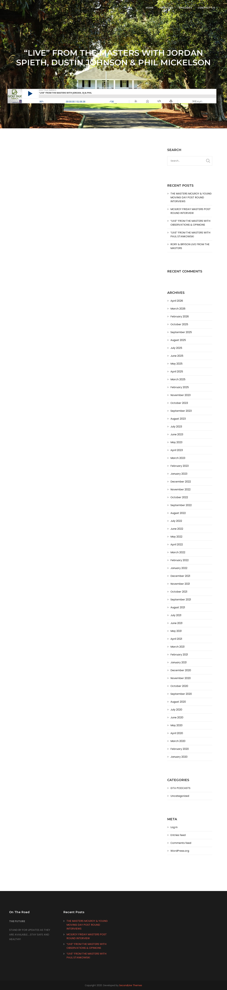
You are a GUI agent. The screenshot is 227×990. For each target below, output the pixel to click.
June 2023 (176, 434)
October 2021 (178, 592)
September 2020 (181, 694)
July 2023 (176, 426)
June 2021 (176, 623)
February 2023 (179, 466)
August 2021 (177, 607)
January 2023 (178, 474)
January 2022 (178, 568)
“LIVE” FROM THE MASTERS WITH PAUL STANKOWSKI (190, 234)
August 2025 (178, 340)
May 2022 (176, 536)
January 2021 (178, 662)
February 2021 (179, 654)
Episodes (185, 7)
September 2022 (181, 505)
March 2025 (177, 379)
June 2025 (176, 356)
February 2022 (179, 560)
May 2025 (176, 364)
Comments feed (180, 843)
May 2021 (176, 631)
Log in (174, 827)
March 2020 (177, 741)
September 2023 (181, 411)
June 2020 (176, 717)
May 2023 (176, 442)
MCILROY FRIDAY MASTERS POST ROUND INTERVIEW (190, 211)
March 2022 (177, 552)
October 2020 (179, 686)
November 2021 (180, 584)
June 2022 (176, 529)
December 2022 (180, 481)
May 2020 (176, 725)
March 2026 (177, 308)
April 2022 (176, 544)
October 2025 (179, 324)
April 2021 (176, 639)
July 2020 (176, 709)
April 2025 (176, 371)
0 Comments (143, 71)
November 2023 (180, 395)
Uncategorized (179, 796)
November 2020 (180, 678)
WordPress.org (179, 851)
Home (150, 7)
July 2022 (176, 521)
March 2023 (177, 458)
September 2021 (180, 599)
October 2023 (179, 403)
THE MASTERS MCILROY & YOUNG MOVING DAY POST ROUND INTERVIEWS (191, 197)
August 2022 (178, 513)
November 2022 (180, 489)
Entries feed (178, 835)
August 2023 (178, 419)
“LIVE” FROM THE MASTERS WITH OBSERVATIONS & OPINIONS (190, 223)
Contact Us (206, 7)
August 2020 (178, 702)
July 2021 (175, 615)
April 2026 (176, 301)
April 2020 (176, 733)
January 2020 (178, 757)
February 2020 (179, 749)
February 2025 (179, 387)
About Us (166, 7)
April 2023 (176, 450)
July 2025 (176, 348)
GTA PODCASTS (117, 71)
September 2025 (181, 332)
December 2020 (180, 670)
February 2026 (179, 316)
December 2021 (180, 576)
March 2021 (177, 647)
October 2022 (179, 497)
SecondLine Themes (130, 985)
